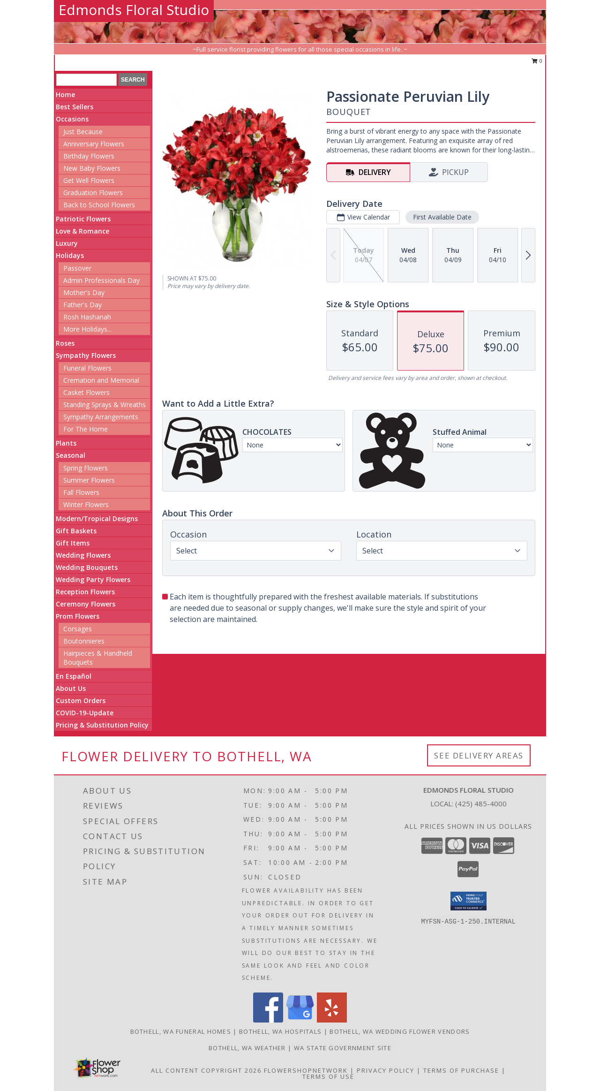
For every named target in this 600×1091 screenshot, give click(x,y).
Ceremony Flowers (85, 603)
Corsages (77, 628)
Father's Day (82, 304)
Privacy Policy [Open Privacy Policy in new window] (385, 1070)
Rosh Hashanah (87, 316)
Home (65, 94)
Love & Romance (82, 231)
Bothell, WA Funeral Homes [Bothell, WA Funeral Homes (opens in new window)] (181, 1031)
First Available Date (442, 216)
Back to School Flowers (99, 204)
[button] (468, 901)
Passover (77, 268)
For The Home (85, 428)
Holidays (70, 255)
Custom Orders (80, 700)
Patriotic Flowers (83, 218)
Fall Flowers (81, 492)
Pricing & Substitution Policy (102, 724)
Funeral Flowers (87, 368)
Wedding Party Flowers (93, 579)
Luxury (67, 243)
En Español (73, 676)
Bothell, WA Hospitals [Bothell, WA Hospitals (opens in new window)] (280, 1031)
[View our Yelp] (332, 1019)
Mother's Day (84, 292)
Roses (65, 343)
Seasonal (70, 455)
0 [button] (537, 60)
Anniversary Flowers (93, 143)
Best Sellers (74, 106)
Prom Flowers (77, 616)
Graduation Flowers (93, 192)
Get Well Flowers (88, 180)
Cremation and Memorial (101, 380)
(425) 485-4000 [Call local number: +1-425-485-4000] (481, 803)
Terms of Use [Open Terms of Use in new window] (328, 1076)
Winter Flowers (86, 504)
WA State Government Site (342, 1048)
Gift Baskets (76, 530)
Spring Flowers (85, 467)
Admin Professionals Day (101, 280)
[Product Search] (86, 80)
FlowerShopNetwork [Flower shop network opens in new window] (306, 1070)
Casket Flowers (86, 392)
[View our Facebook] (268, 1019)
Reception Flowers (85, 591)
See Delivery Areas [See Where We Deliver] (479, 755)
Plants (66, 443)
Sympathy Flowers (86, 355)
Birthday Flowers (88, 156)
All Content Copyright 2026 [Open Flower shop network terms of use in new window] (206, 1070)
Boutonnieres (84, 640)
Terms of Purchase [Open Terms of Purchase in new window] (461, 1070)
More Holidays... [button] (87, 329)
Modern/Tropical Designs (97, 518)
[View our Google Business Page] (300, 1019)
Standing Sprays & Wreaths (104, 404)
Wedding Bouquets (87, 567)
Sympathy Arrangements (100, 416)
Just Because (83, 131)
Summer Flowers (89, 480)
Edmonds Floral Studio (134, 9)
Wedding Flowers (83, 555)
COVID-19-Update (84, 712)
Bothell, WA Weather (247, 1048)
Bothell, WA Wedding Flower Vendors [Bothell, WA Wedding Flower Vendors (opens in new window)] (400, 1031)
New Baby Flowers (91, 168)
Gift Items (73, 542)
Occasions (72, 118)
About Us (71, 688)
